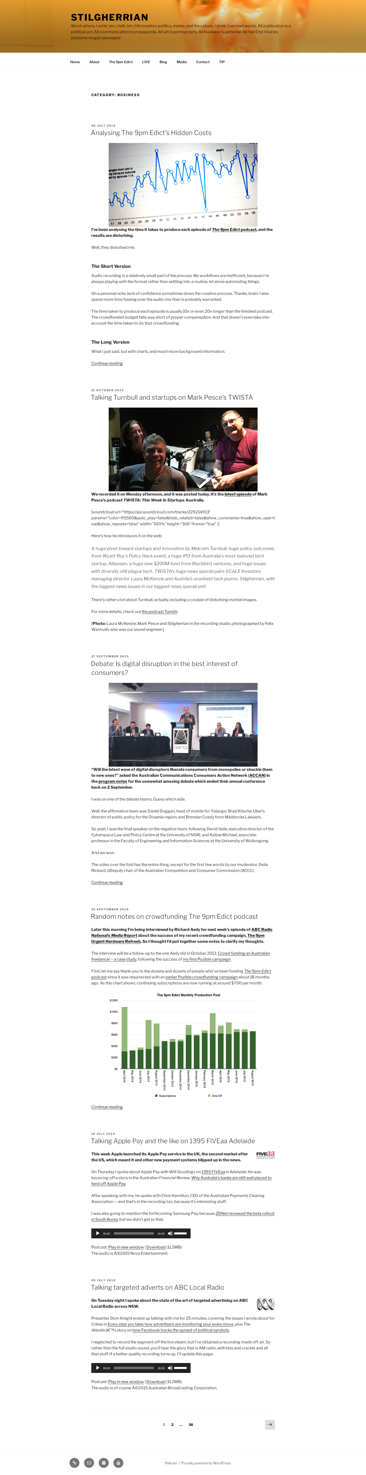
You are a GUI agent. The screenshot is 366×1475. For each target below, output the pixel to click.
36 (192, 1424)
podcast (234, 229)
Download (156, 1247)
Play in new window (126, 1247)
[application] (141, 1233)
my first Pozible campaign (207, 959)
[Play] (97, 1233)
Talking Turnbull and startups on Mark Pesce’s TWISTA (172, 397)
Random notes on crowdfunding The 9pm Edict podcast (174, 916)
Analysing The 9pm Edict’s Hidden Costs (151, 133)
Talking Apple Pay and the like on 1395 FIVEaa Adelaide (173, 1141)
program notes (113, 781)
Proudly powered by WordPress (206, 1463)
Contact (203, 62)
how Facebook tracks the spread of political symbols (181, 1330)
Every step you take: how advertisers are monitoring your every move (170, 1324)
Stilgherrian (110, 17)
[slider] (134, 1233)
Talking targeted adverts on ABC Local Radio (157, 1287)
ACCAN (257, 775)
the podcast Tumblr (159, 611)
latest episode (238, 494)
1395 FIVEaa (213, 1171)
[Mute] (170, 1233)
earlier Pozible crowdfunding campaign (202, 977)
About (94, 62)
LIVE (146, 62)
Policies (171, 1463)
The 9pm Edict (121, 62)
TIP (222, 62)
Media (182, 62)
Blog (163, 62)
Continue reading (107, 363)
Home (75, 62)
